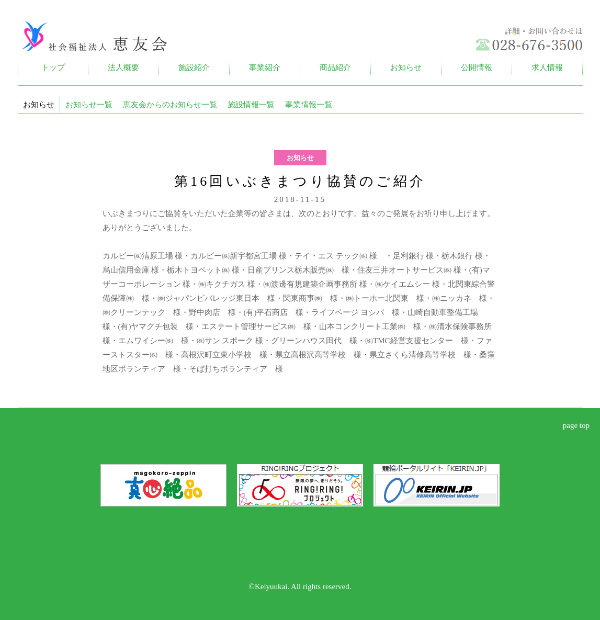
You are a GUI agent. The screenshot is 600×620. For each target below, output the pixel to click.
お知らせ (406, 67)
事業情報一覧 (308, 104)
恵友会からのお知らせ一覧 (170, 104)
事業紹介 (264, 67)
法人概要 (123, 67)
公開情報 (476, 67)
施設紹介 (194, 67)
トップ (53, 67)
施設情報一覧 (251, 104)
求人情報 (547, 67)
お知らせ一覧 (88, 104)
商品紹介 (335, 67)
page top (576, 425)
